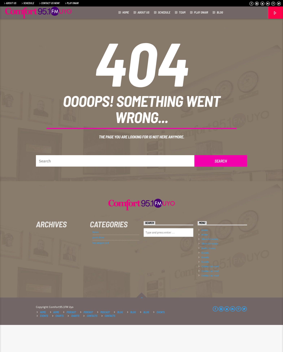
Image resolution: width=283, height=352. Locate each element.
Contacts (92, 342)
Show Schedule (210, 266)
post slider (98, 264)
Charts (59, 342)
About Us (9, 3)
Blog (220, 12)
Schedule (27, 3)
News (96, 259)
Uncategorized (101, 270)
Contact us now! (49, 3)
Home (125, 12)
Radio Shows (208, 275)
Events (205, 279)
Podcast (71, 339)
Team (182, 12)
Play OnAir (71, 3)
